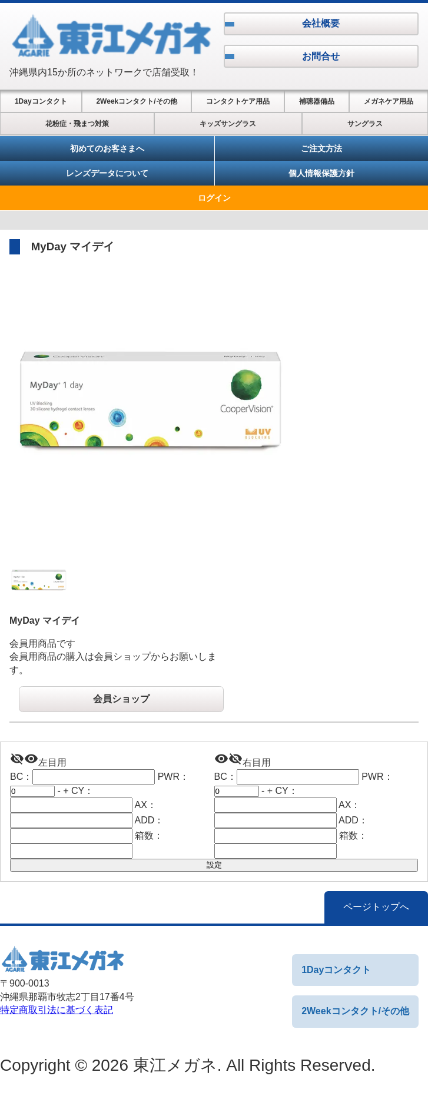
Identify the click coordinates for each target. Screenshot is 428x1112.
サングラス (365, 124)
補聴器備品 (316, 101)
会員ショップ (121, 699)
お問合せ (321, 56)
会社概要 (321, 23)
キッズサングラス (228, 124)
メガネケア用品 (388, 101)
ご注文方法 (321, 148)
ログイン (214, 198)
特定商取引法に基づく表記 (56, 1010)
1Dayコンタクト (41, 101)
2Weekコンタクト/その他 (136, 101)
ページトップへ (376, 907)
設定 (214, 865)
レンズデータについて (107, 173)
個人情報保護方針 (321, 173)
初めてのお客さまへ (107, 148)
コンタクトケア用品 (238, 101)
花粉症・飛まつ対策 (77, 124)
